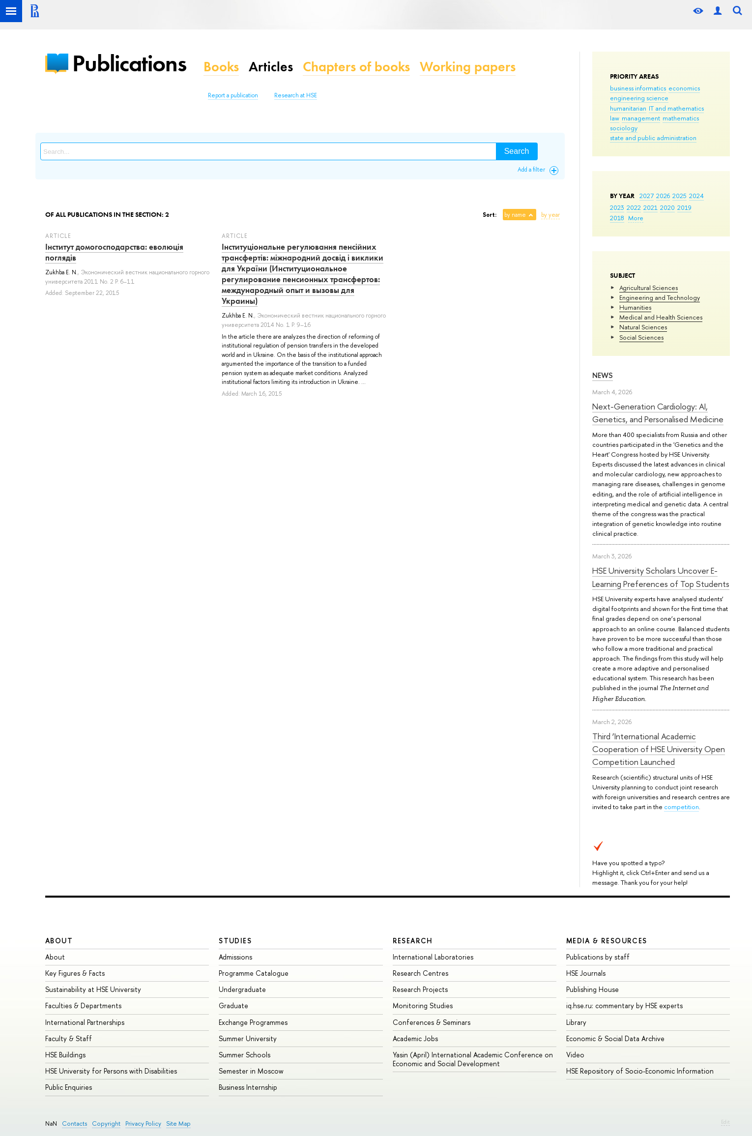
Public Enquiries (68, 1087)
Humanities (635, 307)
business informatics (638, 88)
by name (515, 215)
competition (681, 806)
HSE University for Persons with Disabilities (111, 1071)
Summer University (248, 1038)
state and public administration (653, 137)
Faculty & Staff (68, 1038)
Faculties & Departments (83, 1005)
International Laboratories (433, 956)
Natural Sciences (643, 326)
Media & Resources (606, 940)
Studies (235, 940)
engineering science (639, 97)
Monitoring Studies (423, 1005)
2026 (663, 195)
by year (550, 215)
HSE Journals (586, 973)
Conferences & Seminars (431, 1022)
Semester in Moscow (251, 1071)
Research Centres (420, 973)
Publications (129, 63)
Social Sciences (641, 337)
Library (576, 1022)
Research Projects (420, 989)
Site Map (178, 1123)
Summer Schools (244, 1054)
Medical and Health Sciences (660, 317)
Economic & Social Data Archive (615, 1038)
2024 (696, 195)
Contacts (74, 1123)
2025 (679, 195)
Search (516, 151)
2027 (646, 195)
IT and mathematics (676, 108)
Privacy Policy (143, 1123)
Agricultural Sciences (648, 287)
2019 (684, 207)
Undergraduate (242, 989)
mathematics (681, 118)
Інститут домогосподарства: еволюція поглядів (114, 252)
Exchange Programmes (253, 1022)
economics (684, 88)
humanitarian (628, 108)
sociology (623, 127)
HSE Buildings (65, 1054)
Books (221, 66)
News (602, 375)
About (59, 940)
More (635, 217)
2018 (617, 217)
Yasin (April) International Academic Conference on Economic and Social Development (473, 1059)
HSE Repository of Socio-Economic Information (640, 1071)
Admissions (235, 956)
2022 (634, 207)
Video (575, 1054)
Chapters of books (356, 66)
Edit (725, 1121)
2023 (617, 207)
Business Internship (248, 1087)
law (614, 118)
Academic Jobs (415, 1038)
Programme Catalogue (254, 973)
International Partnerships (84, 1022)
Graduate (233, 1005)
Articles (271, 66)
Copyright (106, 1123)
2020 (667, 207)
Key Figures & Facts (75, 973)
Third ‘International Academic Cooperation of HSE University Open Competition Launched (658, 749)
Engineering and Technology (659, 297)
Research (413, 940)
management (641, 118)
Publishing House (592, 989)
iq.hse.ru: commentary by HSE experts (624, 1005)
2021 (650, 207)
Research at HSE (295, 95)
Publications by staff (598, 956)
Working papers (468, 66)
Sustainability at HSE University (93, 989)
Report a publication (233, 95)
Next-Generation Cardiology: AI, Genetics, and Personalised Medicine (657, 413)
